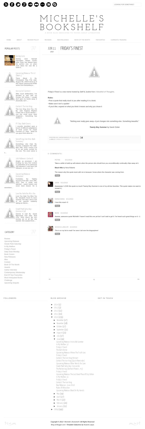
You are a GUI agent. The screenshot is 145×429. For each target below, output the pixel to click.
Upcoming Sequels (11, 283)
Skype (54, 4)
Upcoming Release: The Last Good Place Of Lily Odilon (75, 374)
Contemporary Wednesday (14, 272)
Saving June (20, 56)
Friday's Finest (63, 139)
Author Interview (10, 270)
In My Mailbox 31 (62, 377)
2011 (56, 314)
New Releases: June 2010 (65, 385)
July (58, 336)
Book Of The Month (82, 40)
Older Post (138, 279)
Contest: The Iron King (24, 106)
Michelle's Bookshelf (72, 23)
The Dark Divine (61, 350)
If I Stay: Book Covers (23, 124)
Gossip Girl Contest (23, 91)
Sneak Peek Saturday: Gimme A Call (24, 210)
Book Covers (9, 254)
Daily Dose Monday (11, 252)
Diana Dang (60, 199)
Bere (57, 213)
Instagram (48, 4)
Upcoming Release (11, 241)
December (60, 320)
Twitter (18, 4)
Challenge (8, 280)
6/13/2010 (64, 213)
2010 (56, 317)
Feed (6, 4)
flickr (36, 4)
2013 (56, 308)
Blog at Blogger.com (58, 425)
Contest (7, 262)
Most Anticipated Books (13, 278)
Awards (7, 267)
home (9, 40)
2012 (56, 311)
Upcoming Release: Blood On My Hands (70, 391)
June (59, 339)
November (60, 323)
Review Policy (33, 40)
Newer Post (50, 279)
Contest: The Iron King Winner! (67, 358)
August (60, 333)
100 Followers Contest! (24, 159)
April (59, 397)
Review (7, 239)
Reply (57, 175)
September (60, 330)
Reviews (48, 40)
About (19, 40)
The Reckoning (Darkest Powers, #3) (69, 369)
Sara (57, 183)
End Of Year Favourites (13, 275)
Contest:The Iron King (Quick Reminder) (70, 361)
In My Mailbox (9, 246)
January (60, 406)
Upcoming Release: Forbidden (23, 175)
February (60, 403)
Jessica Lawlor (61, 227)
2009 (56, 409)
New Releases (63, 40)
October (59, 327)
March (59, 400)
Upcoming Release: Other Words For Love (70, 364)
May (58, 394)
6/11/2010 (68, 160)
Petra (57, 160)
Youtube (30, 4)
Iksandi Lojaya (89, 425)
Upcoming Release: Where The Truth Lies (71, 353)
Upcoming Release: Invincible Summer (70, 342)
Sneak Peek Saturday (12, 244)
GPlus (24, 4)
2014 (56, 305)
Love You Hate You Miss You (25, 193)
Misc (6, 259)
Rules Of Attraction (63, 388)
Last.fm (42, 4)
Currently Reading (119, 40)
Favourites (100, 40)
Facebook (12, 4)
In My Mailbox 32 (62, 345)
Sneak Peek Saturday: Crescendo (68, 366)
